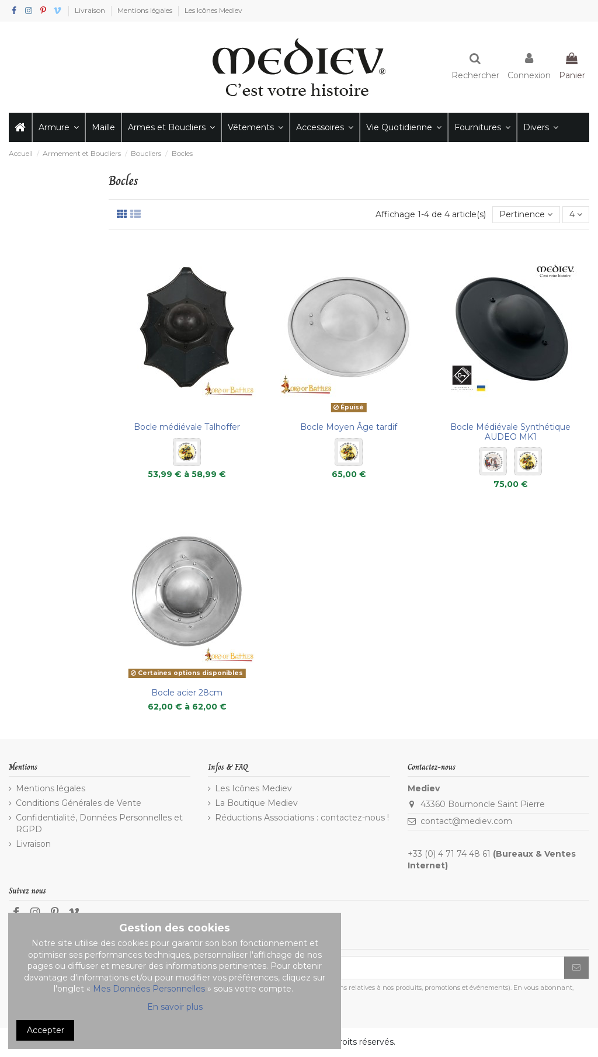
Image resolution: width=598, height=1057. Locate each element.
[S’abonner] (576, 968)
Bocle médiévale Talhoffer (187, 427)
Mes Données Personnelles (149, 988)
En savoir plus (175, 1007)
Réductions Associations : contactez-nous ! (302, 817)
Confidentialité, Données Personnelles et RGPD (99, 823)
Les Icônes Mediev (213, 10)
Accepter (45, 1030)
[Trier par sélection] (525, 214)
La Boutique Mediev (256, 803)
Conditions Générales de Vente (78, 803)
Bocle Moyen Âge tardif (348, 427)
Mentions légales (145, 10)
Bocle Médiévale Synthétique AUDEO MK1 (510, 432)
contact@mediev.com (466, 821)
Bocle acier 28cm (186, 692)
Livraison (91, 10)
